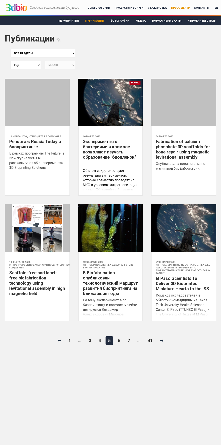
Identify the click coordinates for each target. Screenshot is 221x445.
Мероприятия (68, 20)
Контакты (201, 7)
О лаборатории (99, 7)
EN (216, 7)
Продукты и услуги (129, 7)
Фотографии (119, 20)
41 (150, 340)
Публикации (94, 20)
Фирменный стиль (202, 20)
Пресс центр (180, 7)
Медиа (141, 20)
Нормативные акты (167, 20)
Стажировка (157, 7)
